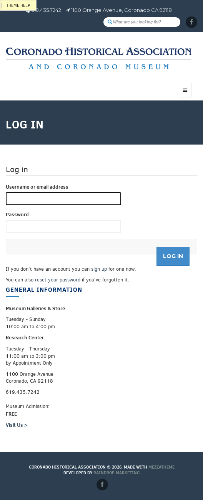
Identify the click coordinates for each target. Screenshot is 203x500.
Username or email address (37, 186)
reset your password (57, 279)
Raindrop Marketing (116, 473)
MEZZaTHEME (161, 467)
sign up (99, 269)
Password (17, 214)
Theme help (18, 5)
